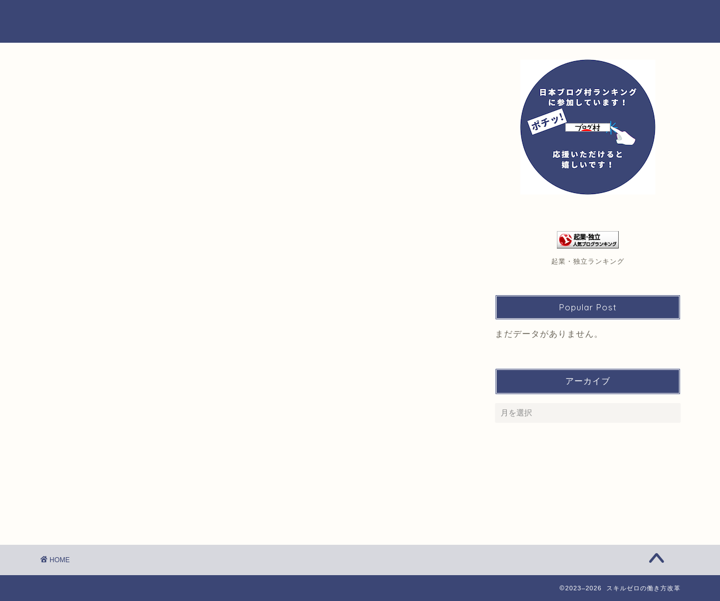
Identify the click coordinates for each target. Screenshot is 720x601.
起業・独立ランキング (587, 261)
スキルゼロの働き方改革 (360, 20)
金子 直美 (77, 81)
